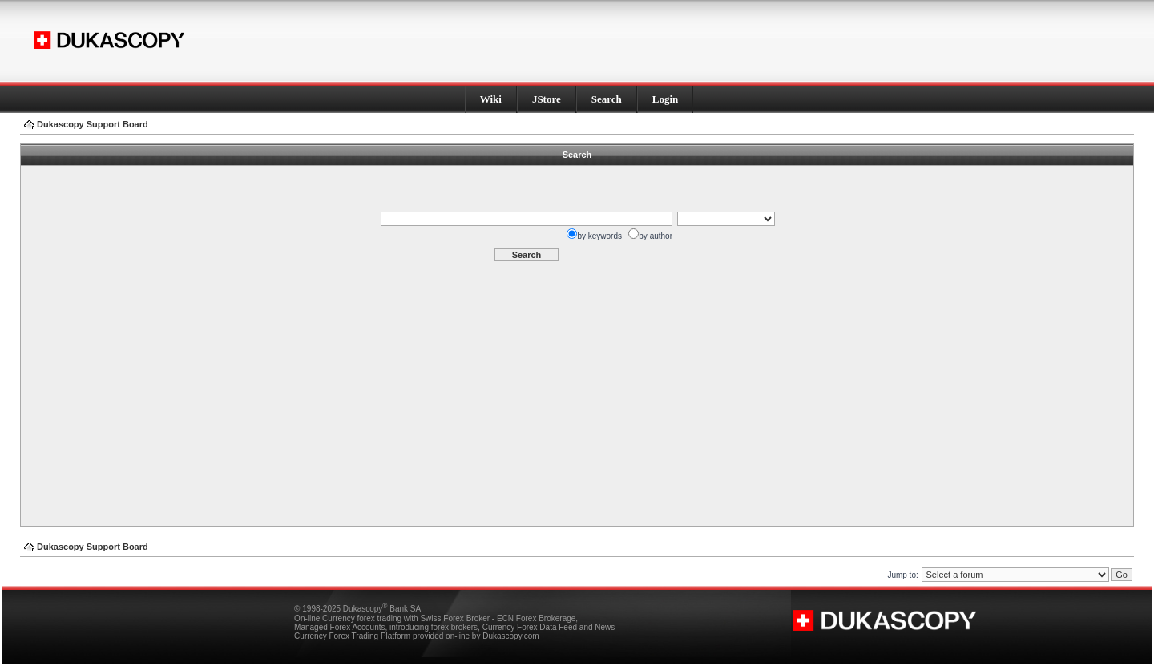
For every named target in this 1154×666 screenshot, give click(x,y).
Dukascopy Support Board (92, 124)
